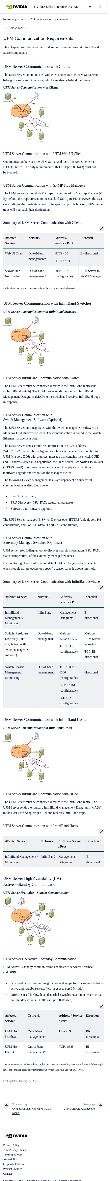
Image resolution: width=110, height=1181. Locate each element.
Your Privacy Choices (15, 1150)
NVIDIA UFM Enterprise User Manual (58, 6)
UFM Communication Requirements (47, 19)
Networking (9, 19)
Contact (7, 1173)
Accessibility (10, 1159)
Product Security (12, 1168)
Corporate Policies (13, 1164)
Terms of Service (12, 1154)
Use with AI (16, 28)
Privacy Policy (11, 1145)
